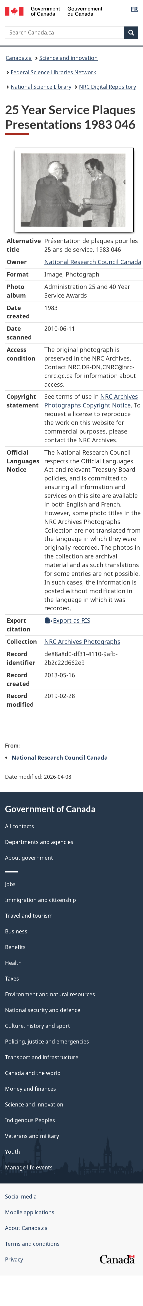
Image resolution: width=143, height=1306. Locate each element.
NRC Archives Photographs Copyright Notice (91, 400)
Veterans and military (32, 1136)
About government (29, 857)
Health (13, 963)
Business (16, 931)
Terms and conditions (32, 1243)
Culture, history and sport (37, 1025)
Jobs (10, 884)
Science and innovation (68, 58)
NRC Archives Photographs (82, 641)
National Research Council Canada (92, 262)
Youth (12, 1151)
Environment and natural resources (50, 994)
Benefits (15, 947)
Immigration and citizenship (40, 900)
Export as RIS (67, 620)
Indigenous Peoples (30, 1120)
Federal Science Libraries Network (53, 72)
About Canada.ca (26, 1228)
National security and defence (42, 1010)
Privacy (14, 1259)
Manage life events (29, 1167)
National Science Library (41, 86)
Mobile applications (29, 1212)
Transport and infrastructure (41, 1057)
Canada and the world (33, 1073)
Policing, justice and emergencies (47, 1041)
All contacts (19, 826)
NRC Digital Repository (107, 86)
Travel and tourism (29, 915)
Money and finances (30, 1088)
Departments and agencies (39, 842)
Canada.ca (19, 58)
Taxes (12, 978)
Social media (21, 1196)
